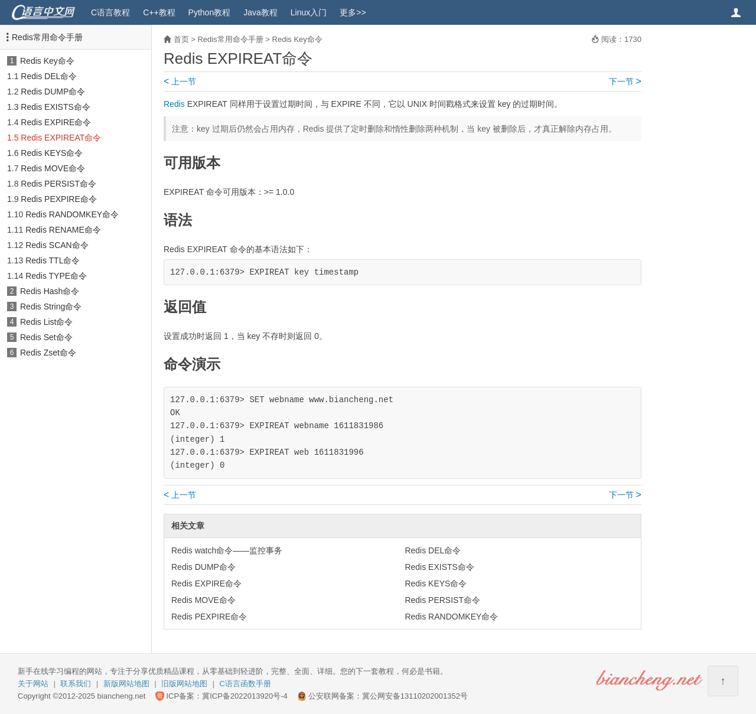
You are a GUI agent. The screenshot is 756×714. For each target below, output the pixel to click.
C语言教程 (110, 12)
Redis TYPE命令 (56, 276)
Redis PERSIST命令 (58, 183)
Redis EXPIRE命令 (56, 122)
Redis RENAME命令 (63, 229)
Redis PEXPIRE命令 (58, 199)
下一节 (625, 81)
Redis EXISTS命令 (55, 107)
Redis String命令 (51, 306)
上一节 (180, 81)
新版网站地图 (126, 683)
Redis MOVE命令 (53, 168)
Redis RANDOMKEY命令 (72, 214)
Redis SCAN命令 (57, 245)
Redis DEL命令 (49, 76)
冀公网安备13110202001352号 (415, 696)
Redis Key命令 (47, 61)
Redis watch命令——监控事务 (226, 550)
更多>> (353, 12)
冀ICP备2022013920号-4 (245, 696)
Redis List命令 (46, 322)
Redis (174, 104)
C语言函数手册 (245, 683)
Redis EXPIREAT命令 (61, 137)
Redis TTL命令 (52, 260)
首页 (181, 39)
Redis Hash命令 (49, 291)
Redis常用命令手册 (47, 37)
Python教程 (209, 12)
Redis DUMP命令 (53, 91)
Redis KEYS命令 (52, 153)
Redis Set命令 (46, 337)
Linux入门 (309, 12)
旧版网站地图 (184, 683)
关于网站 (33, 683)
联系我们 (75, 683)
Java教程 (260, 12)
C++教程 (159, 12)
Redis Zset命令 (48, 352)
